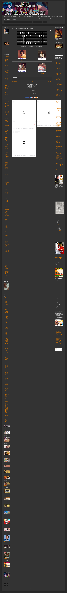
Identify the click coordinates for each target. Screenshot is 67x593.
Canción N (6, 326)
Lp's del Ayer (6, 174)
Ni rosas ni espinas (58, 135)
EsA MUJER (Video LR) (59, 91)
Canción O (6, 327)
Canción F (6, 317)
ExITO (57, 94)
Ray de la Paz (7, 235)
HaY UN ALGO (58, 103)
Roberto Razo (7, 241)
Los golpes (6, 168)
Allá (56, 62)
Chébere (6, 85)
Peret (5, 220)
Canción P (6, 328)
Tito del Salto (6, 258)
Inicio (33, 81)
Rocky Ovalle (7, 244)
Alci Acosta (6, 59)
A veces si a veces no (59, 59)
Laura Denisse (7, 156)
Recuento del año (6, 485)
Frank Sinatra (6, 124)
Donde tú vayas (58, 79)
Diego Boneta (7, 101)
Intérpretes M (6, 379)
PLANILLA (6, 416)
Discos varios (6, 356)
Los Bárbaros (6, 162)
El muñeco (57, 88)
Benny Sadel (6, 75)
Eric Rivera (6, 117)
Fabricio (6, 120)
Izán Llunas (6, 137)
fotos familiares (42, 73)
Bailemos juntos (58, 68)
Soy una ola (57, 160)
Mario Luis (6, 193)
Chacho (6, 82)
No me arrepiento (58, 137)
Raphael (6, 228)
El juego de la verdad (59, 84)
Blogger (39, 588)
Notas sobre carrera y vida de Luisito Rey (7, 410)
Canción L (6, 323)
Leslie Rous (6, 157)
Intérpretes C (6, 366)
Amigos (57, 64)
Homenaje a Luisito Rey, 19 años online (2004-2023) (58, 258)
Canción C (6, 313)
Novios (57, 141)
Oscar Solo (6, 216)
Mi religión (57, 126)
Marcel (6, 183)
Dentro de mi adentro (59, 75)
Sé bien (57, 147)
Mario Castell (7, 192)
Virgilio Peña (6, 268)
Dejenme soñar (58, 74)
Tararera (57, 163)
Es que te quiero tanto (59, 90)
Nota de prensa (7, 394)
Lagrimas (57, 111)
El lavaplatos (57, 85)
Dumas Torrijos (7, 107)
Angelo (6, 66)
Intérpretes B (6, 365)
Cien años (57, 69)
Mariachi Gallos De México (6, 190)
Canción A (6, 311)
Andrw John (6, 65)
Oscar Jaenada (7, 215)
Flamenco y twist (58, 96)
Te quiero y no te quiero (59, 164)
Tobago (6, 259)
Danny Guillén (7, 95)
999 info (6, 302)
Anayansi (6, 64)
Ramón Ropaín (7, 227)
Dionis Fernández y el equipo (7, 105)
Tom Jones (6, 260)
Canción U (6, 334)
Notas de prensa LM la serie (6, 404)
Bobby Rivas (6, 78)
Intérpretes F (6, 372)
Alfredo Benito (7, 61)
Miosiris (6, 198)
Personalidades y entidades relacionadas (7, 414)
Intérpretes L (6, 378)
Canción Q (6, 329)
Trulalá (6, 265)
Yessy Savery (6, 275)
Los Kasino (6, 169)
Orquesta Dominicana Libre (6, 207)
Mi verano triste (58, 127)
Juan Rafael (6, 144)
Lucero (6, 175)
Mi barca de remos (58, 121)
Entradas (57, 348)
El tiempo (57, 89)
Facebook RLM (58, 337)
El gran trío (6, 110)
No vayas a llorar (58, 140)
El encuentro (57, 83)
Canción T (6, 333)
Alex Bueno (6, 60)
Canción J (6, 322)
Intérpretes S (6, 385)
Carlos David (6, 79)
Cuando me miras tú (59, 72)
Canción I (6, 321)
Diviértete (57, 78)
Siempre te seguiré (58, 155)
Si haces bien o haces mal (59, 148)
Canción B (6, 312)
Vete (56, 169)
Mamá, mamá (58, 116)
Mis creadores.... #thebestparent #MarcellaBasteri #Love (45, 123)
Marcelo (6, 184)
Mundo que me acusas (59, 130)
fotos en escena (42, 60)
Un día (57, 168)
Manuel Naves (7, 182)
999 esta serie (6, 300)
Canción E (6, 316)
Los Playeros (6, 173)
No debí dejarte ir (58, 136)
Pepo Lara (6, 219)
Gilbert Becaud (7, 125)
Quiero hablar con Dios (59, 146)
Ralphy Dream (7, 221)
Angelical (57, 67)
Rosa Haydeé (6, 249)
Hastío (57, 102)
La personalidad (58, 110)
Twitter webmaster (58, 331)
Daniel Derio (6, 94)
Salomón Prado (7, 251)
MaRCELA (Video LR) (59, 117)
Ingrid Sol (6, 136)
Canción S (6, 332)
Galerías (6, 357)
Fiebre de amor (58, 95)
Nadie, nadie (57, 132)
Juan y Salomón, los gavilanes (6, 146)
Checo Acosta (7, 86)
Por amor (57, 143)
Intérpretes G (6, 373)
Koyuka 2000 (6, 149)
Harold (6, 133)
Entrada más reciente (15, 81)
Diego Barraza (7, 100)
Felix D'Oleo (6, 121)
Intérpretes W (6, 389)
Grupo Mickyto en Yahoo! (59, 338)
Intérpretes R (6, 384)
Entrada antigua (49, 81)
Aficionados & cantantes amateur (7, 57)
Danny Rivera (7, 96)
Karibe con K (6, 148)
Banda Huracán (7, 70)
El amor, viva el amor (59, 80)
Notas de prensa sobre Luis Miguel (6, 407)
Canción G (6, 318)
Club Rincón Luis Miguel (59, 334)
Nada (56, 131)
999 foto (6, 301)
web (5, 419)
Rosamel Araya (7, 250)
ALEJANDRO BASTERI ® (25, 128)
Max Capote (6, 194)
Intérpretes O (6, 382)
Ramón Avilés (7, 224)
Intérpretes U (6, 388)
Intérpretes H (6, 374)
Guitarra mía (57, 101)
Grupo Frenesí (7, 129)
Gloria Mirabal (7, 126)
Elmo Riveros (7, 111)
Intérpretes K (6, 377)
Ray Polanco (6, 236)
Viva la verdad (58, 170)
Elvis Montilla (7, 112)
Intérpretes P (6, 383)
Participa (6, 412)
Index (15, 79)
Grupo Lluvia (6, 130)
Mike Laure (6, 197)
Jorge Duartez (7, 140)
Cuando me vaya (58, 73)
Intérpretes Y (6, 390)
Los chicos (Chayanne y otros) (6, 164)
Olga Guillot (6, 201)
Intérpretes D (6, 367)
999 (5, 297)
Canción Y (6, 337)
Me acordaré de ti (58, 118)
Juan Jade (6, 143)
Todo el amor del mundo (59, 165)
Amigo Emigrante (58, 63)
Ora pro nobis (58, 142)
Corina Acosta (7, 89)
